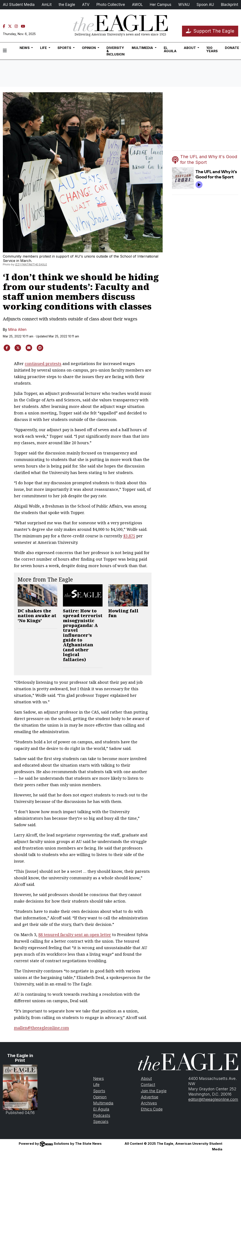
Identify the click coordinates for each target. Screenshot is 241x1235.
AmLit (47, 4)
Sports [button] (64, 48)
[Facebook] (4, 26)
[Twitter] (10, 26)
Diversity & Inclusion (115, 51)
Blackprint (229, 4)
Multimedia (103, 1103)
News (98, 1078)
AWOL (137, 4)
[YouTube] (23, 26)
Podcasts (101, 1115)
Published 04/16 (20, 1090)
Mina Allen (17, 329)
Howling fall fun (123, 613)
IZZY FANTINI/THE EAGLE (31, 264)
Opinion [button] (89, 48)
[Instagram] (16, 26)
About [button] (190, 48)
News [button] (25, 48)
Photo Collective (110, 4)
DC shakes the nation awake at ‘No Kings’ (37, 615)
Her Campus (160, 4)
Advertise (149, 1097)
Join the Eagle (154, 1091)
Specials (100, 1121)
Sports (99, 1091)
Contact (148, 1084)
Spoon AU (205, 4)
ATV (85, 4)
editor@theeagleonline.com (213, 1099)
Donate (232, 48)
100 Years (212, 49)
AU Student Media (19, 4)
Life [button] (44, 48)
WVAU (184, 4)
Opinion (100, 1097)
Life (96, 1084)
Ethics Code (152, 1109)
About (146, 1078)
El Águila (170, 49)
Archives (149, 1103)
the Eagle (67, 4)
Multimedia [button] (143, 48)
